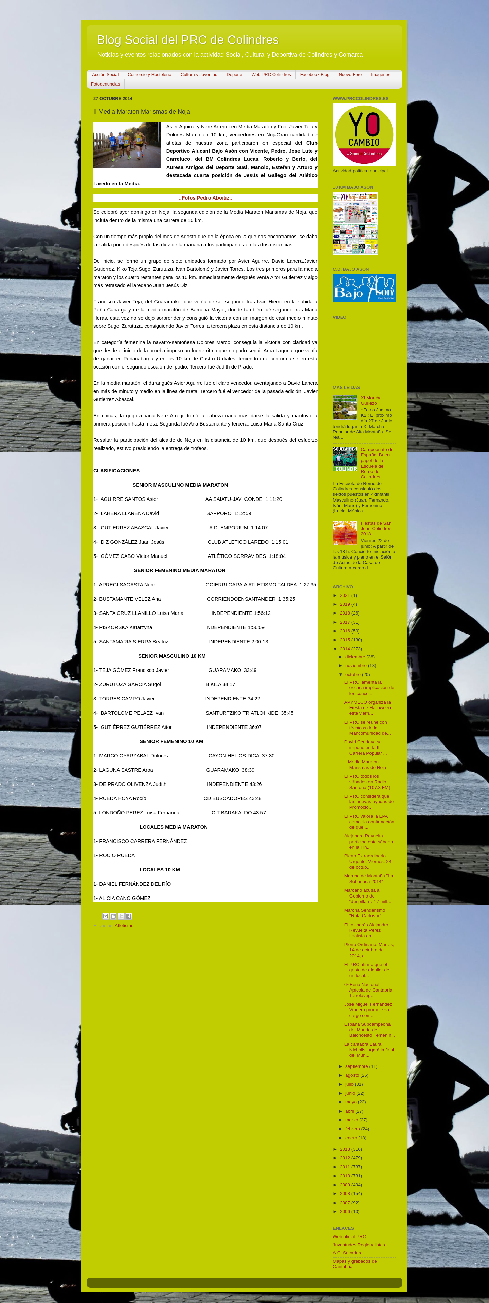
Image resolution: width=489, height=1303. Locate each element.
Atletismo (124, 925)
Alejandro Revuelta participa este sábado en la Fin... (368, 841)
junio (350, 1093)
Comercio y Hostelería (149, 74)
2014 (345, 649)
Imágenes (380, 74)
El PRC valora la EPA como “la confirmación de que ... (369, 822)
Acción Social (105, 74)
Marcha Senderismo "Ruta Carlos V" (364, 913)
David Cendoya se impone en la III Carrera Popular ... (365, 747)
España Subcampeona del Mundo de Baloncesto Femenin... (369, 1030)
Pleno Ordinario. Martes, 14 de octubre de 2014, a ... (369, 950)
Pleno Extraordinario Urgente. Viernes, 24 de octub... (368, 861)
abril (350, 1111)
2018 (345, 613)
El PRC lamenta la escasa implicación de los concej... (369, 688)
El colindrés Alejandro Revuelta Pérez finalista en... (366, 930)
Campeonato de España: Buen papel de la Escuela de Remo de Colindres (377, 463)
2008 (345, 1193)
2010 (345, 1175)
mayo (351, 1101)
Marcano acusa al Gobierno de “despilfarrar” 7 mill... (367, 896)
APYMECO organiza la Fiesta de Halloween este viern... (367, 708)
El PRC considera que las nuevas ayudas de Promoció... (369, 802)
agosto (352, 1075)
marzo (352, 1119)
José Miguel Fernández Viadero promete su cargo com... (368, 1010)
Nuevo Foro (350, 74)
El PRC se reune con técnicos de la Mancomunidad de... (367, 728)
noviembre (356, 665)
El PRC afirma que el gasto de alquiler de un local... (367, 970)
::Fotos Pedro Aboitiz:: (205, 198)
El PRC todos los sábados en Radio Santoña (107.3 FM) (367, 782)
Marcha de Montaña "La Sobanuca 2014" (368, 878)
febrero (353, 1128)
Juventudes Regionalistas (359, 1244)
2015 (345, 639)
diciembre (355, 656)
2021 (345, 595)
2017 (345, 622)
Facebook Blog (315, 74)
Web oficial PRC (349, 1236)
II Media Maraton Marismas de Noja (365, 764)
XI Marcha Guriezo (371, 400)
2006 (345, 1211)
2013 (345, 1149)
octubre (353, 674)
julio (350, 1084)
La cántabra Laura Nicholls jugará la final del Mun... (369, 1050)
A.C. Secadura (348, 1252)
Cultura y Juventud (199, 74)
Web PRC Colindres (271, 74)
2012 (345, 1157)
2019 (345, 604)
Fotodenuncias (105, 84)
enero (351, 1137)
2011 (345, 1166)
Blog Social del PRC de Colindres (188, 40)
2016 (345, 631)
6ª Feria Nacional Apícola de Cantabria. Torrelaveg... (369, 990)
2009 (345, 1184)
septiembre (357, 1066)
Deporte (234, 74)
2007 (345, 1202)
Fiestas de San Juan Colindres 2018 (376, 528)
